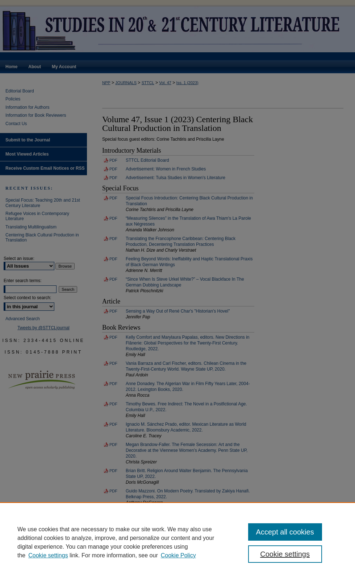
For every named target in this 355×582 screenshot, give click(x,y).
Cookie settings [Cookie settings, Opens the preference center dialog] (285, 554)
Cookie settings (48, 555)
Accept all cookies (285, 532)
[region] (177, 542)
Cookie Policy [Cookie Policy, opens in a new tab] (178, 555)
